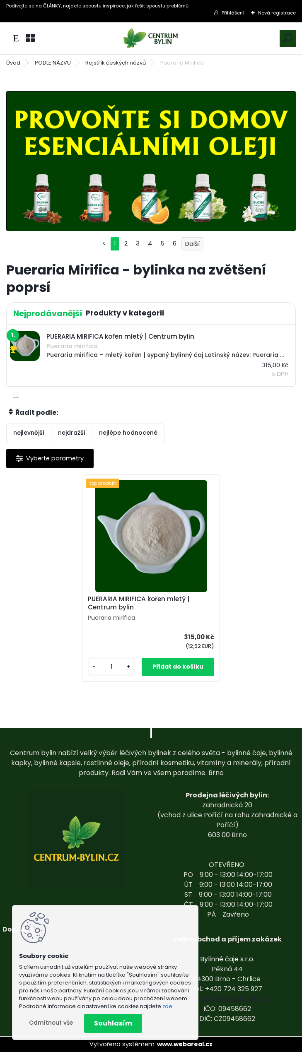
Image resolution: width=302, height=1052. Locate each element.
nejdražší (71, 433)
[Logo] (151, 38)
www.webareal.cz (185, 1044)
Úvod (13, 63)
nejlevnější (28, 433)
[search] (288, 38)
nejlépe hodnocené (128, 433)
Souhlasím (113, 1023)
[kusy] (111, 666)
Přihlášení (233, 13)
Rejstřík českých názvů (115, 63)
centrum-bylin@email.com (227, 999)
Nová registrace (277, 13)
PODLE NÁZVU (53, 63)
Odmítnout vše (51, 1023)
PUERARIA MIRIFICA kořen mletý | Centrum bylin (138, 603)
